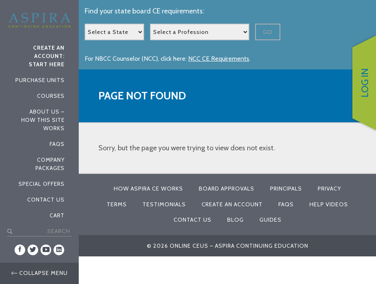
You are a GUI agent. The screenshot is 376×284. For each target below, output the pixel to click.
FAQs (57, 144)
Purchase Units (40, 80)
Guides (270, 219)
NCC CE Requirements (218, 58)
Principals (286, 188)
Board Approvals (226, 188)
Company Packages (50, 164)
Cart (57, 215)
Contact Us (46, 199)
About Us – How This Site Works (43, 120)
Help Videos (328, 204)
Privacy (329, 188)
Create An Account (232, 204)
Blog (235, 219)
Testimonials (164, 204)
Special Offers (42, 183)
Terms (117, 204)
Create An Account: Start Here (47, 56)
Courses (51, 95)
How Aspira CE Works (148, 188)
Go (267, 32)
